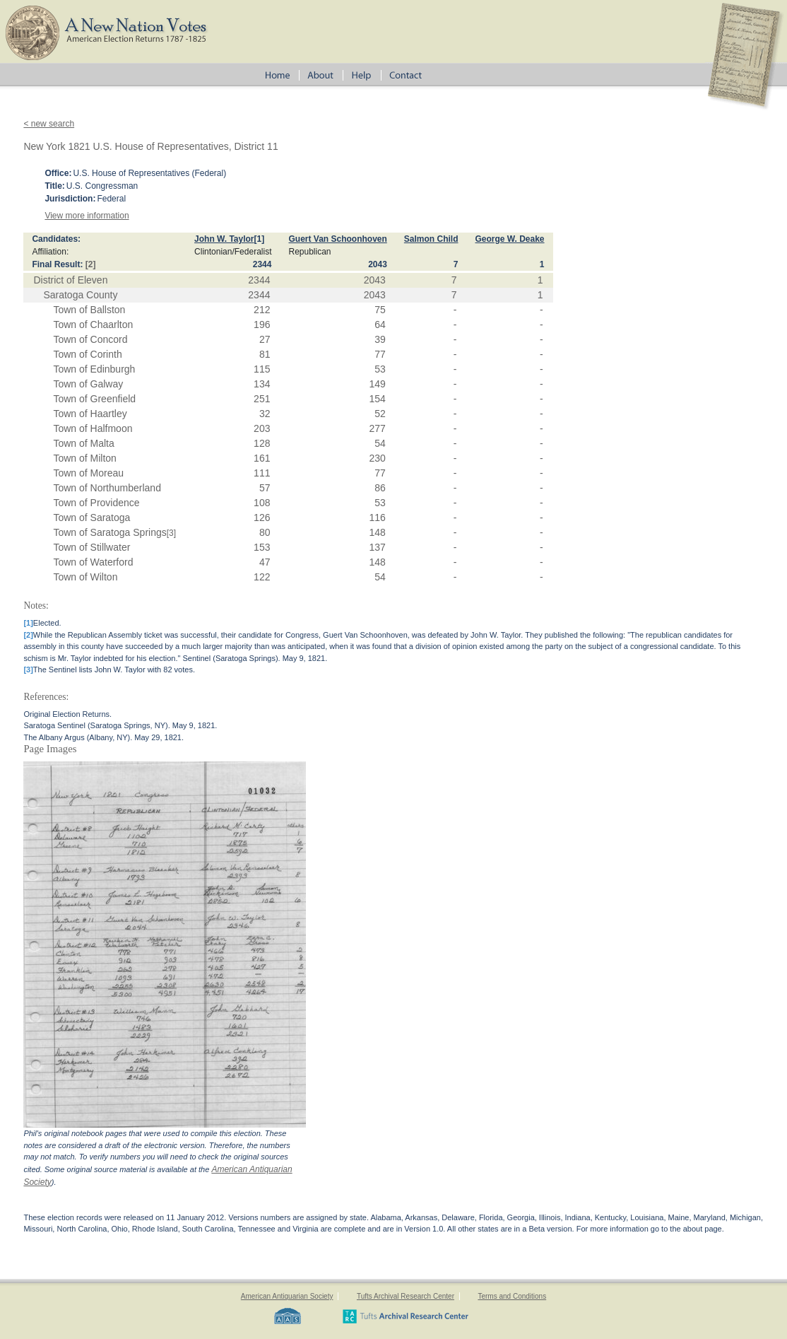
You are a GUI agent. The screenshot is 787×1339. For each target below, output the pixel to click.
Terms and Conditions (512, 1296)
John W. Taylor (224, 239)
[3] (171, 533)
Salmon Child (431, 239)
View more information (87, 216)
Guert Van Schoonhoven (337, 239)
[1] (259, 239)
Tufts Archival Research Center (405, 1296)
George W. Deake (510, 239)
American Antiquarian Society (287, 1296)
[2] (90, 264)
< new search (48, 124)
